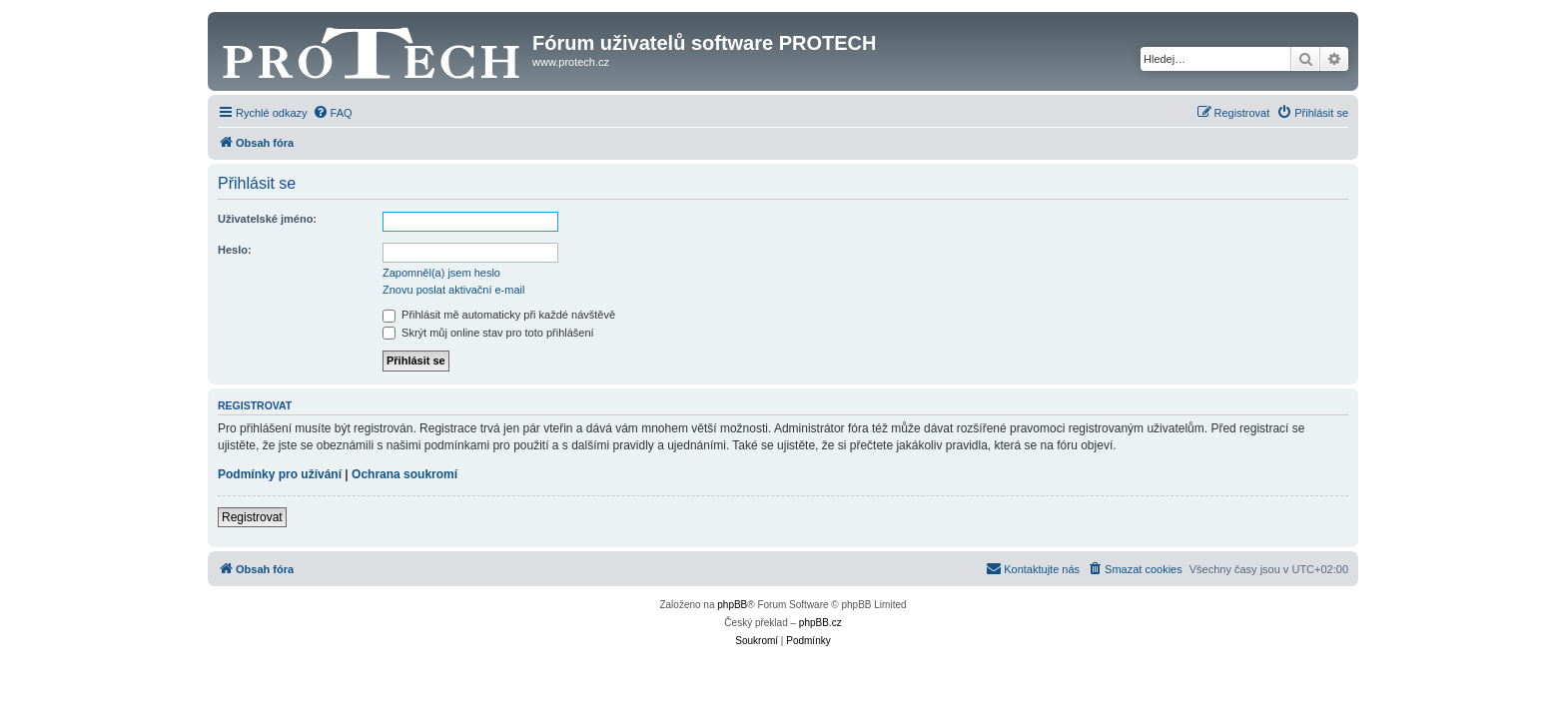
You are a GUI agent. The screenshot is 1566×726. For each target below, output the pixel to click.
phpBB (732, 604)
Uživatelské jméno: (267, 219)
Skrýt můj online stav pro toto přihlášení (488, 333)
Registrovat (252, 517)
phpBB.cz (820, 622)
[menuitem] (333, 113)
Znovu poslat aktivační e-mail (453, 290)
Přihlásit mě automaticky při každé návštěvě (499, 315)
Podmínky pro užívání (280, 474)
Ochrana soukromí (404, 474)
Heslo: (235, 250)
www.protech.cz (570, 62)
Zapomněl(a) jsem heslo (441, 273)
